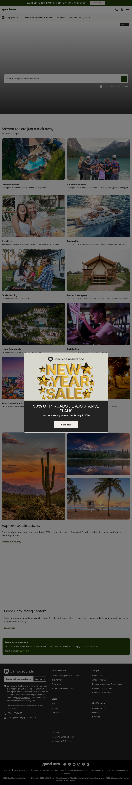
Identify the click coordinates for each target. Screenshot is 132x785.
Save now (66, 424)
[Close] (104, 356)
